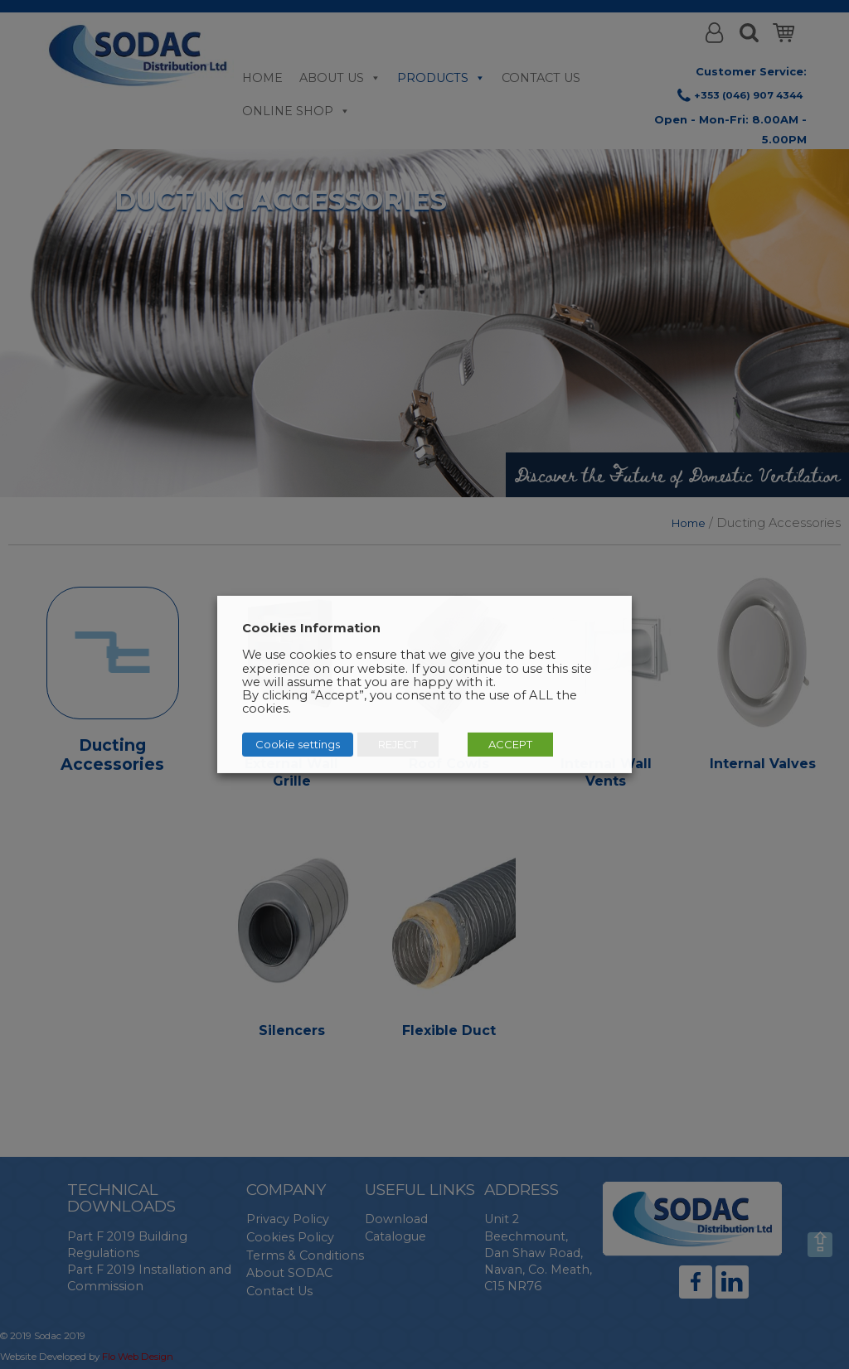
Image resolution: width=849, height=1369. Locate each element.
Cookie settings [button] (297, 744)
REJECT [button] (398, 744)
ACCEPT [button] (510, 744)
